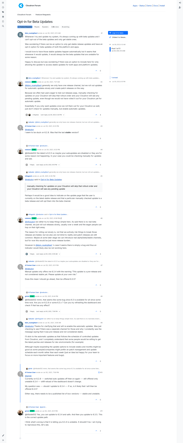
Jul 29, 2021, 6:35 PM (47, 176)
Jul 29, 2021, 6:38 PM (52, 218)
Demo (149, 5)
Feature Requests (25, 27)
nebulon (28, 82)
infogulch (28, 176)
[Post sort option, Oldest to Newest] (118, 37)
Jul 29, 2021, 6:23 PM (51, 126)
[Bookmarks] (3, 21)
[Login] (180, 3)
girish (27, 296)
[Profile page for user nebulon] (20, 83)
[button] (3, 435)
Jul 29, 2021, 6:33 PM (52, 150)
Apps (135, 5)
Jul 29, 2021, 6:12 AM (53, 33)
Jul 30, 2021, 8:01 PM (50, 411)
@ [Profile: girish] (28, 376)
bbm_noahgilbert (31, 33)
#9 (101, 323)
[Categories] (3, 3)
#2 (101, 82)
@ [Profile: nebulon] (29, 129)
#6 (101, 218)
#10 (101, 372)
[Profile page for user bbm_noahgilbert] (20, 35)
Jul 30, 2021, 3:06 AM (53, 323)
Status (142, 5)
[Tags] (3, 12)
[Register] (180, 7)
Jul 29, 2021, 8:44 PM (50, 296)
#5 (101, 176)
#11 (101, 411)
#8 (101, 296)
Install (162, 5)
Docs (155, 5)
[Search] (3, 26)
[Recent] (3, 7)
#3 (101, 126)
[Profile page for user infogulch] (20, 177)
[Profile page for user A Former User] (20, 128)
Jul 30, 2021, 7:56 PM (51, 372)
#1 (101, 33)
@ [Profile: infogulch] (30, 222)
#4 (101, 150)
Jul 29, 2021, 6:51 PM (51, 265)
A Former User (30, 126)
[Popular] (3, 17)
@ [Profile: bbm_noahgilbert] (33, 85)
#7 (101, 265)
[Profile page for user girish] (20, 298)
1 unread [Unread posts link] (115, 78)
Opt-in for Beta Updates (51, 179)
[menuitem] (180, 3)
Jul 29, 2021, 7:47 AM (52, 82)
